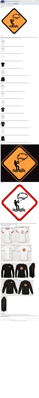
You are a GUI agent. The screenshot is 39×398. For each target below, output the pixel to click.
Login (6, 0)
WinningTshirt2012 (15, 1)
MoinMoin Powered (14, 320)
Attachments (9, 4)
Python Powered (18, 320)
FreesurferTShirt (9, 1)
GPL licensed (21, 320)
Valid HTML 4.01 (25, 320)
